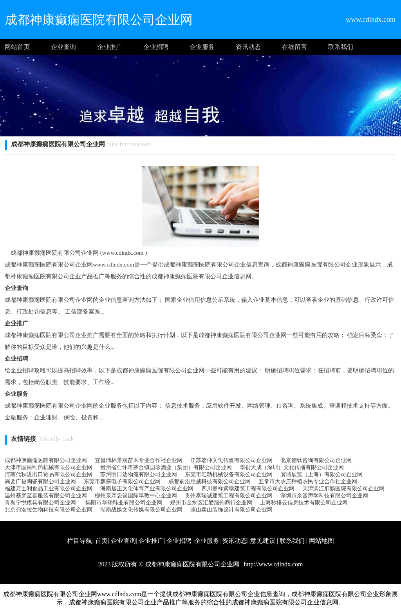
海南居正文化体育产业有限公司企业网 (146, 488)
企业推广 (109, 47)
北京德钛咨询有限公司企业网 (316, 460)
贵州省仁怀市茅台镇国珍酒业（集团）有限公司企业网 (166, 467)
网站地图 (321, 540)
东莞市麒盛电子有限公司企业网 (122, 481)
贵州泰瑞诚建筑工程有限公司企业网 (229, 496)
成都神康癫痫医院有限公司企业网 (46, 460)
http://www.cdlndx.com (272, 564)
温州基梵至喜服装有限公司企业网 (46, 496)
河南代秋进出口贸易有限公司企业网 (48, 474)
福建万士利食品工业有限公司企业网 (48, 488)
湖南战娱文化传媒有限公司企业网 (141, 510)
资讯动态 (248, 47)
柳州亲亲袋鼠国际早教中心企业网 (136, 496)
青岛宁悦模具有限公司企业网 (40, 503)
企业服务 (202, 47)
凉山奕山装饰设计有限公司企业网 (231, 510)
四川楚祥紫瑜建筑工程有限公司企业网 (247, 488)
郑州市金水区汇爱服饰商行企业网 (211, 503)
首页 (101, 540)
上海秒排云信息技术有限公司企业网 (304, 503)
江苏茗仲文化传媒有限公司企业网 (231, 460)
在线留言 (294, 47)
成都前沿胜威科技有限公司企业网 (209, 481)
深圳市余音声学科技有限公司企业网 (324, 496)
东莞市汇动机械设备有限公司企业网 (229, 474)
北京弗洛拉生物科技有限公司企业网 (48, 510)
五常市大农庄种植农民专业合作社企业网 (307, 481)
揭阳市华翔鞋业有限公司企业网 (123, 503)
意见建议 (262, 540)
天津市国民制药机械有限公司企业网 (48, 467)
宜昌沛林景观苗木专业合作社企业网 (138, 460)
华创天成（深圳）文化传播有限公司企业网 (292, 467)
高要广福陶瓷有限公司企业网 (40, 481)
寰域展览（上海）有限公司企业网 (321, 474)
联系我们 (340, 47)
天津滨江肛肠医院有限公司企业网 (343, 488)
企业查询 (63, 47)
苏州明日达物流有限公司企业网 (138, 474)
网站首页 (17, 47)
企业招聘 (155, 47)
